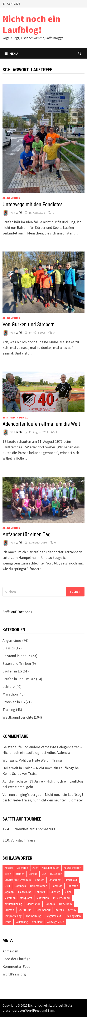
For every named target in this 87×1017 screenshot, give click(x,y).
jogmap (9, 892)
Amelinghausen (50, 868)
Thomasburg (33, 916)
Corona (33, 874)
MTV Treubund (61, 898)
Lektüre (9, 686)
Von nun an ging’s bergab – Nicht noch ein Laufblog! (43, 794)
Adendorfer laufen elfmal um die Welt (41, 424)
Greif (7, 886)
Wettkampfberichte (18, 717)
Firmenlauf (71, 880)
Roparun (50, 904)
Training (9, 709)
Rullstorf (9, 910)
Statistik (59, 910)
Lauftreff (40, 892)
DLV (44, 874)
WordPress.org (14, 974)
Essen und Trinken (17, 663)
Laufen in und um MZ (19, 678)
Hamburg (57, 886)
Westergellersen (55, 922)
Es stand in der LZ (15, 417)
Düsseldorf (56, 874)
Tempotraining (13, 916)
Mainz (68, 892)
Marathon (10, 694)
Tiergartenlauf (53, 916)
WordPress (33, 1010)
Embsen (39, 880)
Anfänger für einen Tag (26, 534)
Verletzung (22, 922)
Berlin (8, 874)
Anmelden (10, 951)
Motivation (43, 898)
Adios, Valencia (58, 752)
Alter (35, 868)
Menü (11, 53)
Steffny (72, 910)
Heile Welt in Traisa (47, 760)
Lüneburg (54, 892)
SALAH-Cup (25, 910)
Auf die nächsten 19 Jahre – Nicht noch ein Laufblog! (43, 781)
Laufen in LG (12, 671)
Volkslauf (37, 922)
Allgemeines (11, 198)
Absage (9, 868)
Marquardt (26, 898)
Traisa (8, 922)
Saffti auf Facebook (17, 611)
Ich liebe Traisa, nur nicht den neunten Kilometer (45, 800)
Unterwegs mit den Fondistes (33, 204)
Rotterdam (65, 904)
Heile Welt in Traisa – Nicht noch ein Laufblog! (38, 768)
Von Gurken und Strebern (29, 324)
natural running (13, 904)
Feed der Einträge (16, 958)
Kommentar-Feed (16, 966)
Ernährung (55, 880)
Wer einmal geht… (22, 786)
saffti (19, 213)
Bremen (19, 874)
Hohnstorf (72, 886)
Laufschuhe (24, 892)
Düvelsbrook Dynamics (18, 880)
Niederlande (33, 904)
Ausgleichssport (72, 868)
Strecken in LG (14, 701)
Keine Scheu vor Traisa (20, 773)
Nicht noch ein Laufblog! (31, 24)
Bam (50, 1010)
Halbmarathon (38, 886)
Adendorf (22, 868)
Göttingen (20, 886)
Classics (9, 648)
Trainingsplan (73, 916)
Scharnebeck (43, 910)
